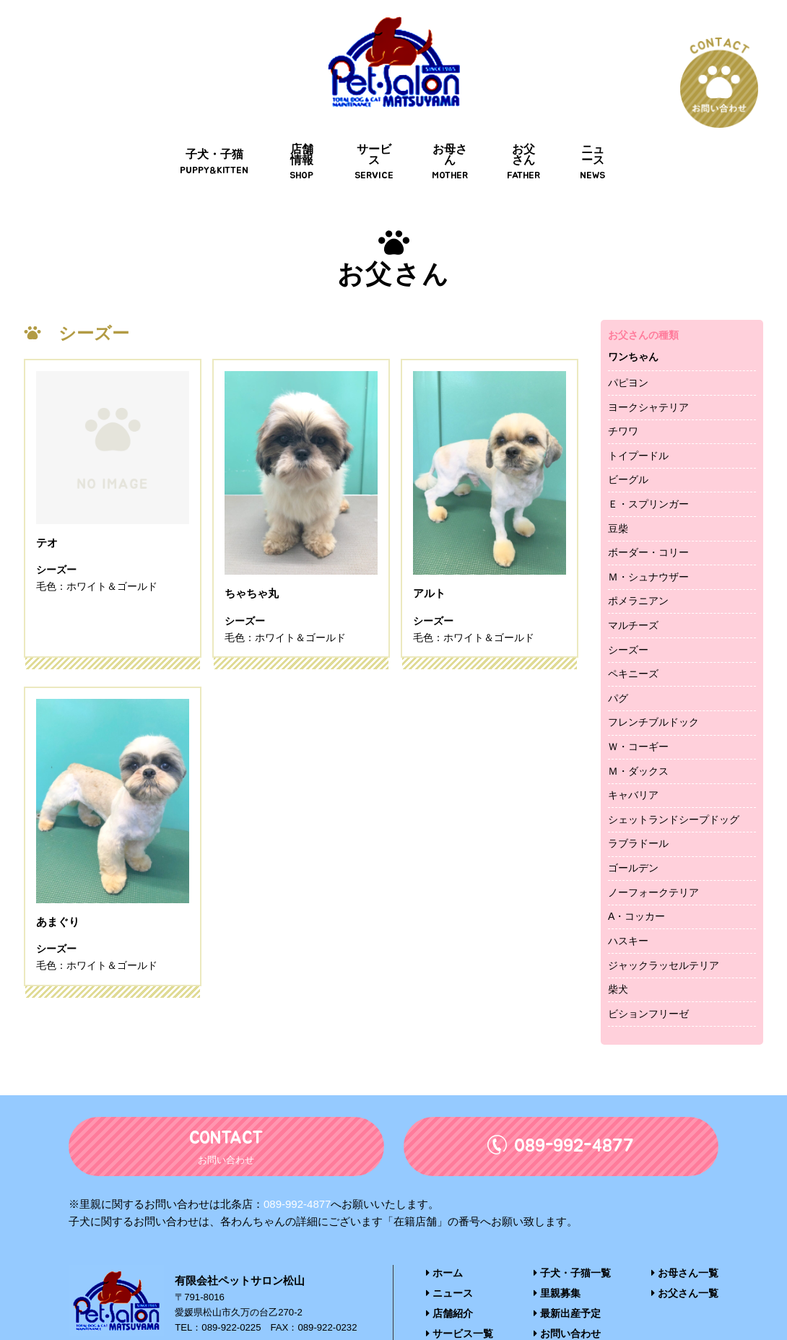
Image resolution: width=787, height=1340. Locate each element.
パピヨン (628, 346)
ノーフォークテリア (653, 855)
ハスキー (628, 904)
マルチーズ (633, 588)
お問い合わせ (567, 1294)
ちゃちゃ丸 (253, 558)
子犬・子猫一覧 (572, 1235)
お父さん (528, 131)
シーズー (628, 613)
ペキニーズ (633, 637)
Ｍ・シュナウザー (648, 540)
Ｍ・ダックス (638, 734)
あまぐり (59, 888)
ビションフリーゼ (648, 977)
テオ (47, 558)
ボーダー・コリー (648, 515)
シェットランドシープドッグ (673, 782)
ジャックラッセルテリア (663, 928)
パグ (618, 661)
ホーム (443, 1235)
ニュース (609, 131)
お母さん (445, 131)
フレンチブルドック (653, 685)
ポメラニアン (638, 564)
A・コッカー (636, 879)
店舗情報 (281, 131)
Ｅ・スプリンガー (648, 467)
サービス (364, 131)
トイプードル (638, 419)
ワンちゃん (633, 320)
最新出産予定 (567, 1274)
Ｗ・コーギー (638, 709)
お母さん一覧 (687, 1235)
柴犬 (618, 952)
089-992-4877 (297, 1167)
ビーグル (628, 442)
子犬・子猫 (189, 131)
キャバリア (633, 758)
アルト (430, 558)
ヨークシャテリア (648, 369)
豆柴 (618, 491)
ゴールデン (633, 831)
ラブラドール (638, 806)
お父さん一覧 (687, 1255)
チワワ (623, 394)
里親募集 (558, 1255)
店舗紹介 (448, 1274)
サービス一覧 (457, 1294)
